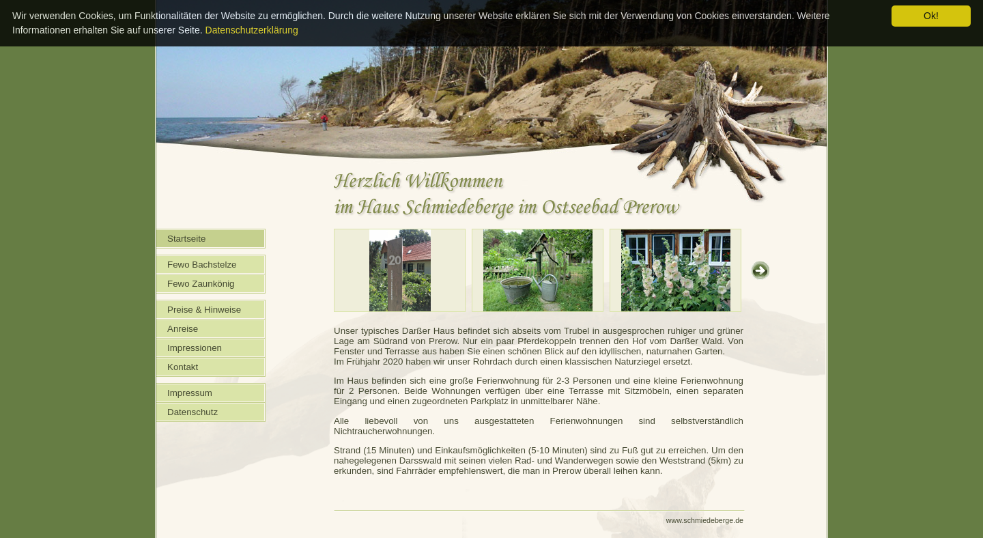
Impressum (189, 393)
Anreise (182, 329)
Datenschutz (192, 412)
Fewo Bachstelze (202, 264)
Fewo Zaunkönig (201, 284)
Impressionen (194, 348)
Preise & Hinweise (204, 310)
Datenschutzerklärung (251, 30)
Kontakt (182, 367)
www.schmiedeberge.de (704, 520)
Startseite (186, 238)
